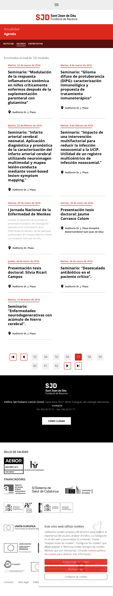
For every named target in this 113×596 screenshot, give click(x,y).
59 (100, 357)
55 (56, 357)
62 (56, 366)
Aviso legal (23, 582)
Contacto (57, 405)
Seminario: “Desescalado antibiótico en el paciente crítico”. (83, 272)
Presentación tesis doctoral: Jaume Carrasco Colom (77, 214)
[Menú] (57, 5)
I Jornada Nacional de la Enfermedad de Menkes (29, 211)
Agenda (21, 43)
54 (45, 357)
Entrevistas (35, 43)
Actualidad (11, 29)
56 (67, 357)
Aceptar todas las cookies (76, 561)
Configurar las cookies (76, 576)
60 (34, 366)
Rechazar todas (76, 569)
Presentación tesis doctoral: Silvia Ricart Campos (27, 272)
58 (89, 357)
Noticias (8, 43)
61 (45, 366)
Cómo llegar (56, 421)
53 (34, 357)
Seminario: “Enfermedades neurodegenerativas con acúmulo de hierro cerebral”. (30, 315)
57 (78, 357)
